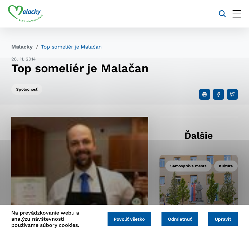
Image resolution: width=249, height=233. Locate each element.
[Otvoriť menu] (233, 13)
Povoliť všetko (125, 219)
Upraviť (222, 219)
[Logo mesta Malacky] (29, 14)
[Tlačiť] (204, 94)
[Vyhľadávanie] (219, 13)
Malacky (22, 47)
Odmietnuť (178, 219)
